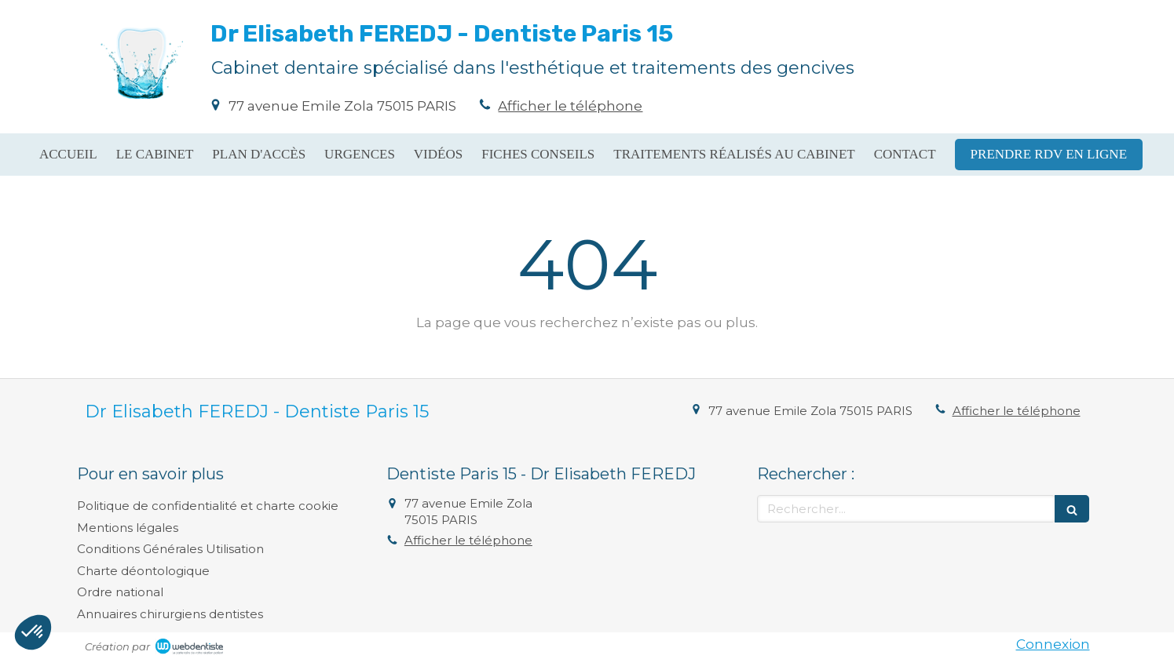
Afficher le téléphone (570, 106)
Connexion (1053, 644)
